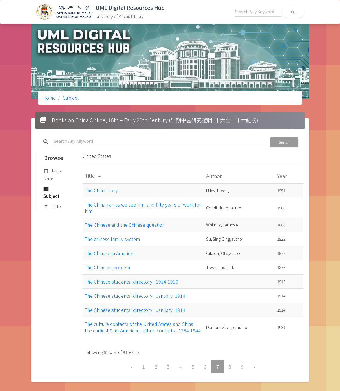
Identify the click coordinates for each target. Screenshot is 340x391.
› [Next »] (254, 366)
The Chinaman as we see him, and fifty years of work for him (143, 207)
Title (52, 206)
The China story (101, 190)
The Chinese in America (109, 253)
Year (282, 175)
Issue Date (52, 174)
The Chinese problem (107, 267)
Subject (70, 97)
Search (284, 142)
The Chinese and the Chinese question (125, 224)
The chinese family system (112, 238)
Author (214, 175)
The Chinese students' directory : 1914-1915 (131, 281)
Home (49, 97)
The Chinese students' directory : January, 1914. (136, 295)
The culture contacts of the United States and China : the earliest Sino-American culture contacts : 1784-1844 (143, 327)
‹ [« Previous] (132, 366)
